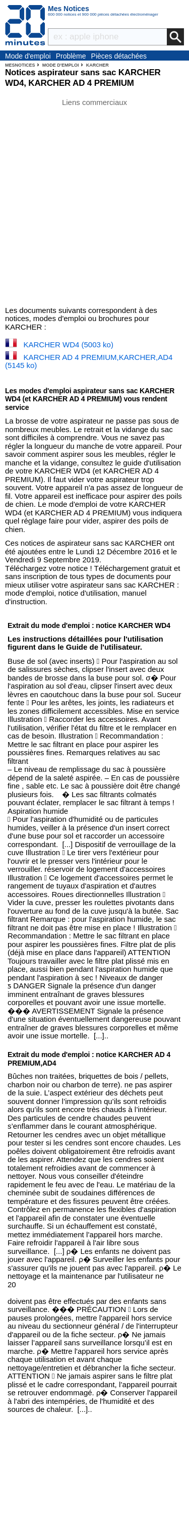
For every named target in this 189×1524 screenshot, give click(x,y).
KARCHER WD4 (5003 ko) (68, 344)
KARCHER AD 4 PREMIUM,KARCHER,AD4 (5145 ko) (88, 361)
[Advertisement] (94, 201)
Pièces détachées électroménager (119, 56)
